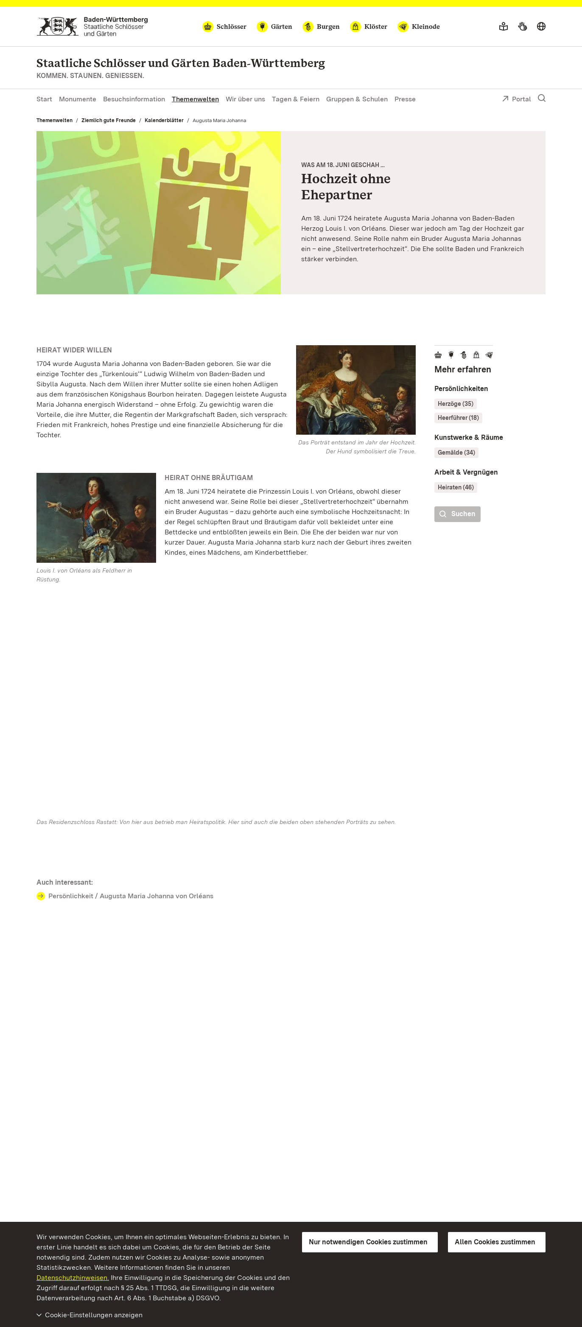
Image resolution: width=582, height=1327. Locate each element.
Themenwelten (195, 99)
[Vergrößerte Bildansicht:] (226, 709)
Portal (516, 100)
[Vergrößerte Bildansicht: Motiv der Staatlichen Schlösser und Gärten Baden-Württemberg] (158, 212)
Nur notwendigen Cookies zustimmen (368, 1242)
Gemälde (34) (456, 452)
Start (44, 99)
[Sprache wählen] (541, 27)
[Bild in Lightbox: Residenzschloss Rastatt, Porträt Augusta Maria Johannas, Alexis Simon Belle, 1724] (356, 390)
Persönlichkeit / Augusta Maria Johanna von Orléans (130, 896)
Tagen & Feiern (295, 99)
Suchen (457, 514)
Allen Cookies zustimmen (495, 1242)
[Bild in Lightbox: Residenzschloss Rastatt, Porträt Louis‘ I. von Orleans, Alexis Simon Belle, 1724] (96, 517)
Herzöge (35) (455, 403)
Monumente (77, 99)
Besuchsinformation (134, 99)
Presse (405, 99)
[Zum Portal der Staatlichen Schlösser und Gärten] (92, 26)
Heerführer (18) (458, 417)
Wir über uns (245, 99)
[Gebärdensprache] (522, 27)
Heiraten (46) (456, 487)
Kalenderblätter (164, 120)
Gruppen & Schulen (357, 99)
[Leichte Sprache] (503, 27)
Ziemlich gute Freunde (108, 120)
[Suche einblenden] (542, 98)
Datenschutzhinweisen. (72, 1278)
